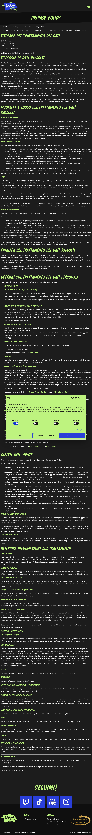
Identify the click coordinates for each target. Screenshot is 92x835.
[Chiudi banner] (84, 398)
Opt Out (43, 392)
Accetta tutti (72, 435)
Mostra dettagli (77, 430)
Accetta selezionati (46, 435)
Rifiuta (19, 435)
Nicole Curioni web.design (84, 832)
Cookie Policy (32, 832)
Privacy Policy (33, 353)
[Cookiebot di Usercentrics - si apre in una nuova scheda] (72, 398)
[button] (88, 6)
